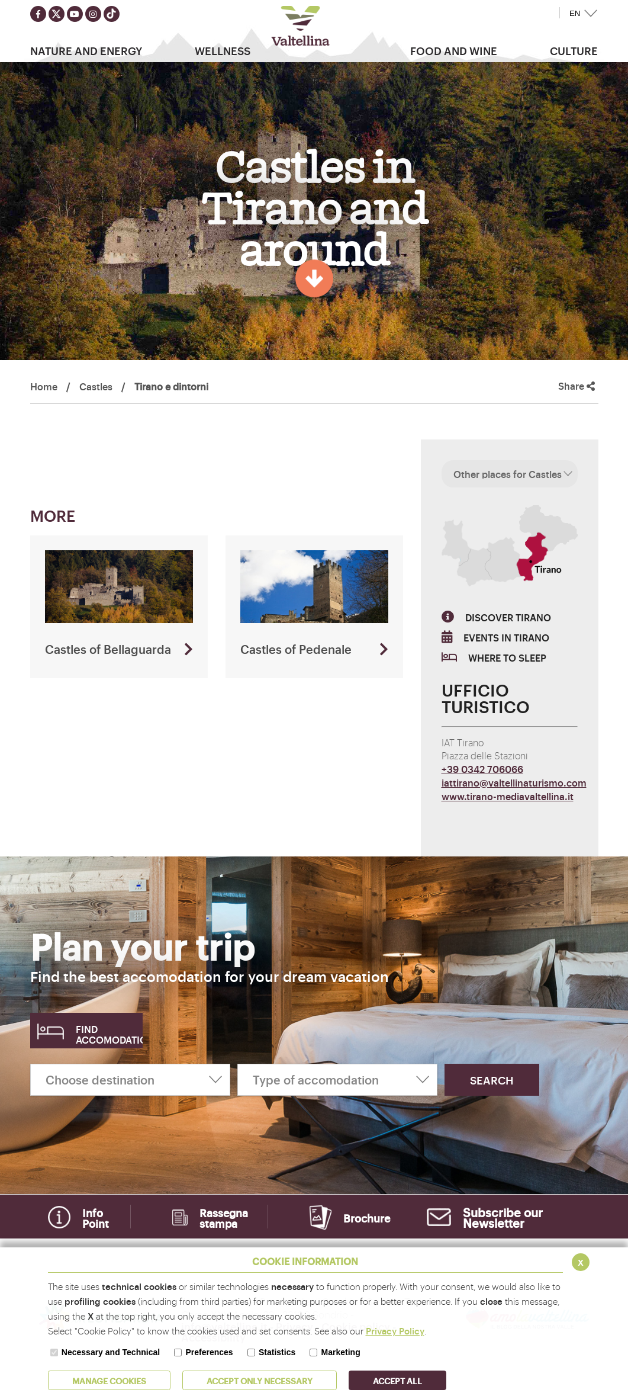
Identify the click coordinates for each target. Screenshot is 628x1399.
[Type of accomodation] (337, 1080)
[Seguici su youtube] (75, 14)
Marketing (340, 1352)
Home (43, 386)
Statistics (277, 1352)
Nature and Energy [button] (86, 50)
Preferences (209, 1352)
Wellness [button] (222, 50)
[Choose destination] (130, 1080)
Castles (95, 386)
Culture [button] (574, 50)
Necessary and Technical (111, 1352)
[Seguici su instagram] (93, 14)
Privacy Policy (395, 1330)
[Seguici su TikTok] (112, 14)
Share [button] (576, 386)
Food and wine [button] (453, 50)
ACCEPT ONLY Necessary (260, 1380)
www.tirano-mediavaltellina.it (508, 796)
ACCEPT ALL (397, 1380)
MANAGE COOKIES (109, 1380)
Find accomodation (109, 1034)
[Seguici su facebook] (38, 14)
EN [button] (575, 13)
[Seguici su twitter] (57, 14)
